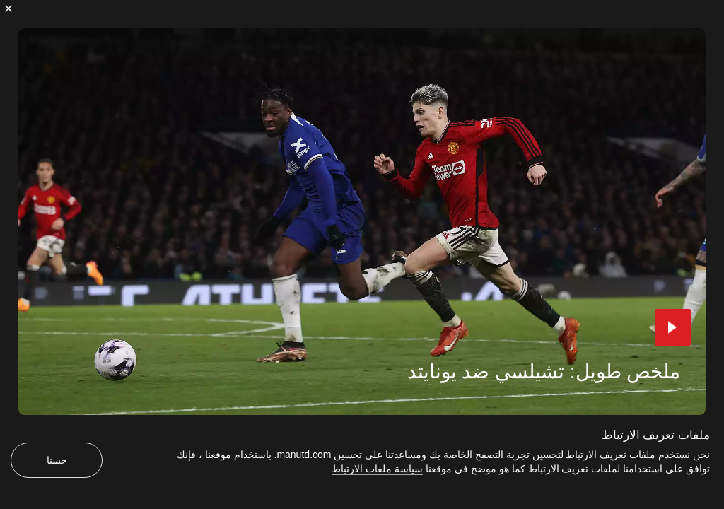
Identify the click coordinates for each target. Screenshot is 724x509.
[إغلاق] (8, 8)
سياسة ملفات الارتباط (377, 468)
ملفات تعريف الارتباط (656, 435)
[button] (673, 327)
